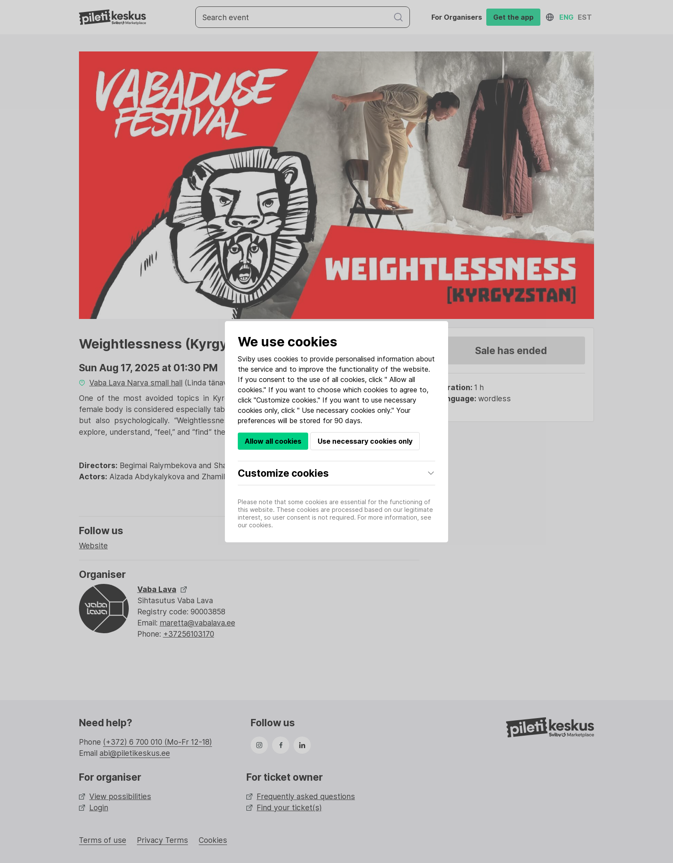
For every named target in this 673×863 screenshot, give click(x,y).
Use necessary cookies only (365, 441)
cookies (286, 359)
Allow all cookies (273, 441)
